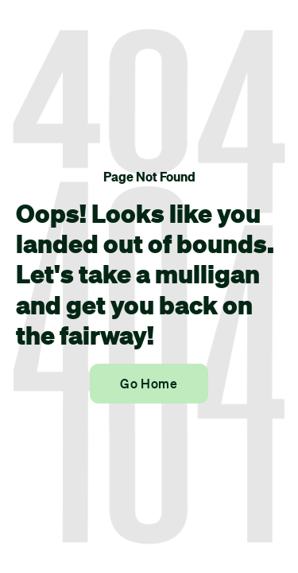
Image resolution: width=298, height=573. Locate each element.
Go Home (148, 384)
